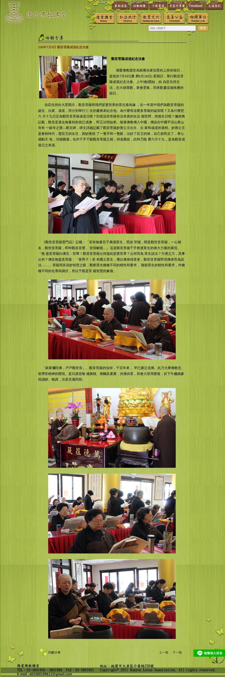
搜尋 (203, 28)
